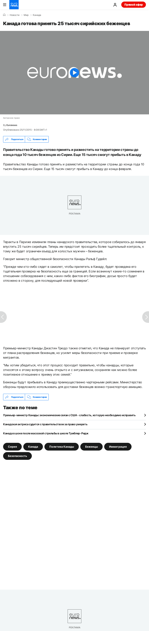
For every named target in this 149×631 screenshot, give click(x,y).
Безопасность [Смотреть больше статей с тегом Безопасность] (17, 456)
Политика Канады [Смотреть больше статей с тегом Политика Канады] (61, 446)
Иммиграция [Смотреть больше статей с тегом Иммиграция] (118, 446)
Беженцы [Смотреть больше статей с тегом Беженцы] (91, 446)
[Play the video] (74, 72)
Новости (14, 15)
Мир (26, 15)
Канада (37, 15)
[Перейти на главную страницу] (14, 4)
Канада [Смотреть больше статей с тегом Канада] (33, 446)
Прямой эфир (133, 4)
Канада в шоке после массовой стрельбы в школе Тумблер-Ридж (45, 433)
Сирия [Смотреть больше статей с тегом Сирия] (12, 446)
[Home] (4, 15)
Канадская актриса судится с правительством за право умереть (45, 424)
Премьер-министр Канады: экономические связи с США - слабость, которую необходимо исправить (69, 415)
